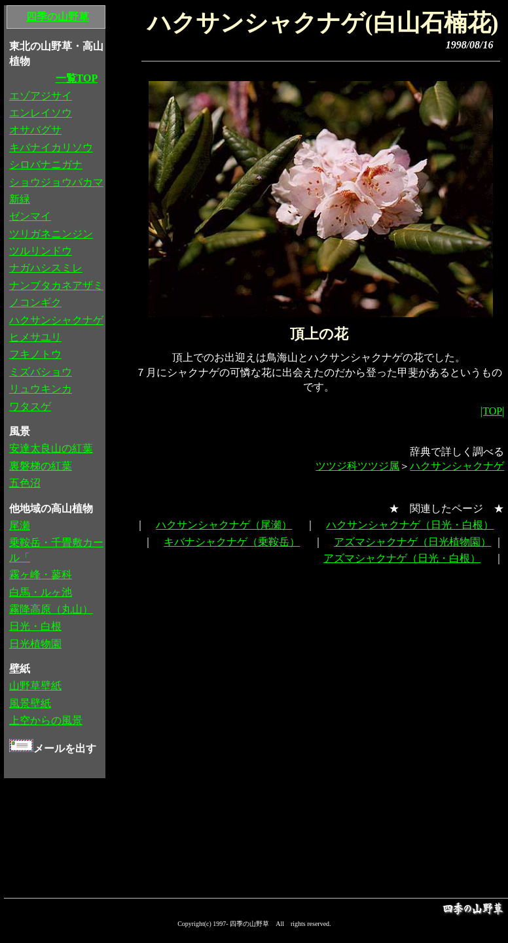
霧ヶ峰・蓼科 (40, 574)
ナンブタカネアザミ (56, 285)
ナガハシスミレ (45, 267)
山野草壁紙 (35, 685)
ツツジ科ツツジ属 (357, 466)
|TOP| (492, 411)
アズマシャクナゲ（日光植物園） (412, 541)
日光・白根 (35, 626)
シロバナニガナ (45, 164)
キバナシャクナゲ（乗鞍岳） (232, 541)
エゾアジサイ (40, 95)
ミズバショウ (40, 371)
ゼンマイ (30, 216)
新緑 (19, 199)
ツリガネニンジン (51, 233)
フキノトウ (35, 354)
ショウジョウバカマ (56, 182)
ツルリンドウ (40, 250)
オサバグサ (35, 129)
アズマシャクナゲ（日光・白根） (402, 558)
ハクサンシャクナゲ (457, 466)
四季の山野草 (57, 16)
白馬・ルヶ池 (40, 592)
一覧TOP (77, 78)
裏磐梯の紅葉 (40, 466)
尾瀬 (19, 525)
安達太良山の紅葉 (51, 448)
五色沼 (25, 483)
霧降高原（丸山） (51, 609)
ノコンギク (35, 302)
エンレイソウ (40, 112)
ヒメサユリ (35, 337)
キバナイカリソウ (51, 147)
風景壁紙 (30, 703)
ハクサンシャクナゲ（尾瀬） (224, 524)
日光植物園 (35, 643)
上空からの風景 (45, 720)
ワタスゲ (30, 406)
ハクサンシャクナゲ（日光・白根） (410, 524)
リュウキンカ (40, 388)
